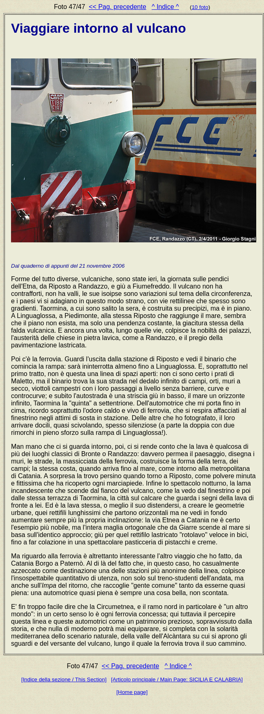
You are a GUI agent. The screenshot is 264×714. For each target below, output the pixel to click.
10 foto (200, 7)
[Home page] (132, 692)
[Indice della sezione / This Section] (64, 679)
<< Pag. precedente (117, 6)
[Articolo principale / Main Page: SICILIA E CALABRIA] (177, 679)
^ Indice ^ (165, 6)
